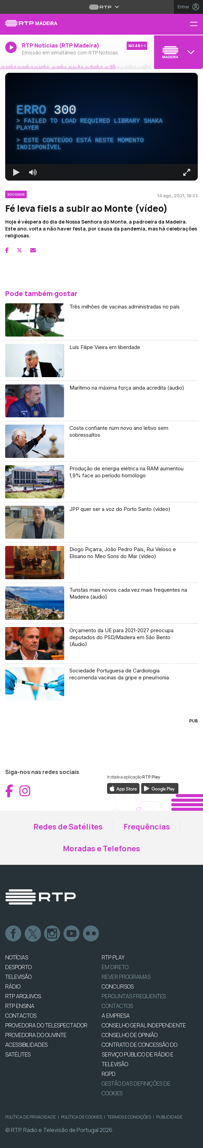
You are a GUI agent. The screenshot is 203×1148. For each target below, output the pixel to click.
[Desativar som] (33, 172)
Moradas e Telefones (101, 848)
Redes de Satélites (68, 826)
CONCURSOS (118, 986)
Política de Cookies (81, 1117)
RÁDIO (12, 986)
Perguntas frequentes (134, 996)
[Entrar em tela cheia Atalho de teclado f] (186, 172)
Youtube (72, 933)
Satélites (18, 1054)
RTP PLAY (113, 957)
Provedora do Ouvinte (36, 1035)
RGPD (109, 1074)
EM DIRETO (115, 967)
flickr (91, 933)
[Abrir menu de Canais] (177, 52)
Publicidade (169, 1117)
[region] (101, 127)
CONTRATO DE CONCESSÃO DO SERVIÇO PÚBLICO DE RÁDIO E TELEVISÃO (139, 1054)
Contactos (117, 1006)
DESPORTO (18, 967)
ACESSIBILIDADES (26, 1045)
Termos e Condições (129, 1117)
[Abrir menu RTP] (101, 7)
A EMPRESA (116, 1015)
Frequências (147, 826)
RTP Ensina (19, 1006)
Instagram (52, 933)
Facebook (13, 933)
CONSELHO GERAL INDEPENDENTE (144, 1025)
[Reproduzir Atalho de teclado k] (16, 172)
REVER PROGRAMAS (126, 977)
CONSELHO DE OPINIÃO (130, 1035)
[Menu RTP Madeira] (196, 24)
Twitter (33, 933)
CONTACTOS (20, 1015)
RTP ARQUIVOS (23, 996)
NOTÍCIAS (16, 957)
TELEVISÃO (18, 977)
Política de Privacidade (30, 1117)
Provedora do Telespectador (46, 1025)
